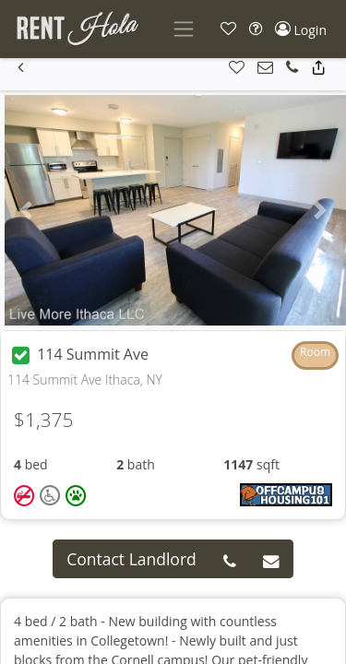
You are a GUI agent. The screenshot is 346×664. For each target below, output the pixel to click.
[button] (228, 29)
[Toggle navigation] (183, 29)
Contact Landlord (131, 559)
